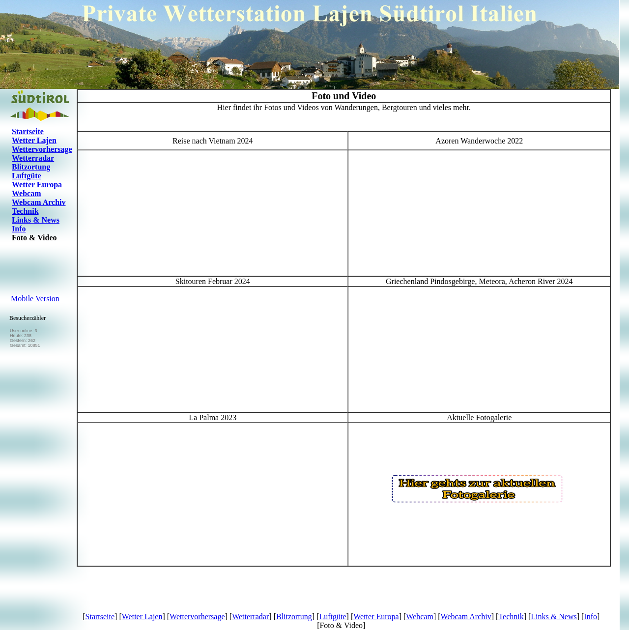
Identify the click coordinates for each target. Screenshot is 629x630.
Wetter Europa (37, 184)
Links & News (35, 220)
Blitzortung (31, 167)
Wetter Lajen (34, 140)
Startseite (28, 131)
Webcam (26, 193)
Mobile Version (35, 298)
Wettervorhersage (42, 149)
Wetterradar (33, 158)
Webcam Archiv (38, 202)
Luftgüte (26, 176)
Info (19, 229)
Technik (25, 211)
